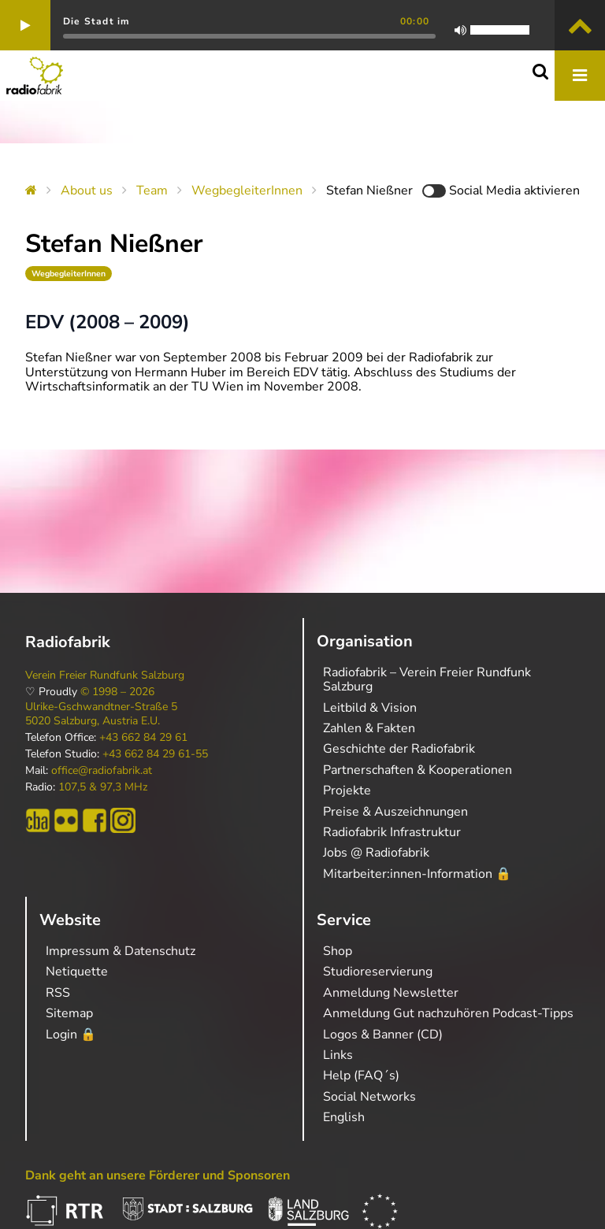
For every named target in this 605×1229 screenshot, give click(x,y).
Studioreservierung (377, 971)
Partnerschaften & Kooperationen (417, 770)
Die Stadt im (96, 21)
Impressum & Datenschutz (120, 951)
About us (87, 190)
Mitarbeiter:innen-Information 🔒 (417, 874)
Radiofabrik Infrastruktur (392, 832)
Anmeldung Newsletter (390, 992)
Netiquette (77, 971)
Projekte (347, 790)
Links (338, 1055)
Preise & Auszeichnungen (395, 811)
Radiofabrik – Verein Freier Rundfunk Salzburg (427, 679)
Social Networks (369, 1096)
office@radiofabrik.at (101, 771)
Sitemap (69, 1013)
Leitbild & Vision (370, 707)
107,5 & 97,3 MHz (102, 787)
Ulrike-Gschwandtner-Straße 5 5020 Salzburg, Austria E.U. (101, 714)
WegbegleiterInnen (246, 190)
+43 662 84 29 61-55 (155, 754)
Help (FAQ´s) (361, 1075)
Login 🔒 (71, 1034)
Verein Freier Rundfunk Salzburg (104, 675)
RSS (58, 992)
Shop (337, 951)
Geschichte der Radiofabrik (399, 748)
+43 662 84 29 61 (143, 738)
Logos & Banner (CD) (383, 1034)
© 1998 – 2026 (117, 692)
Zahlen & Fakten (369, 728)
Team (152, 190)
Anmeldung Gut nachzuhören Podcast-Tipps (448, 1013)
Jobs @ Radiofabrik (376, 852)
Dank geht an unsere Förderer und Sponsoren (157, 1175)
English (344, 1117)
